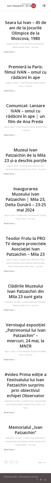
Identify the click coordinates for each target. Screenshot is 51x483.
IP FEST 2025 (27, 44)
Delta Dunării (26, 166)
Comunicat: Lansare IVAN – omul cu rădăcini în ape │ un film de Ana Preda (25, 113)
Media (15, 47)
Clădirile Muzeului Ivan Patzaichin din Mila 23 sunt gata (25, 291)
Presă (27, 47)
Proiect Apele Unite (20, 266)
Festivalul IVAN (40, 401)
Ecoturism (36, 166)
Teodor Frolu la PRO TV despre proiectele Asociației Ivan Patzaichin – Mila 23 (25, 246)
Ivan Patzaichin (38, 44)
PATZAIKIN (42, 351)
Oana (36, 47)
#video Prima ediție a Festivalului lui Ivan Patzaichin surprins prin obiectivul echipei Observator (26, 385)
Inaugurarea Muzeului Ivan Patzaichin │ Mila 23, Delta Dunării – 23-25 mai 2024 (25, 199)
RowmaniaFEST (21, 445)
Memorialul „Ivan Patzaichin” (25, 429)
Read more (10, 51)
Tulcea (34, 169)
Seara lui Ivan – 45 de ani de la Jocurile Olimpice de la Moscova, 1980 (25, 30)
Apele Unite (22, 215)
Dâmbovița (35, 259)
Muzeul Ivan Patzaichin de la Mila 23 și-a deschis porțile (25, 155)
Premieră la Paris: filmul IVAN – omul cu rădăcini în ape (25, 72)
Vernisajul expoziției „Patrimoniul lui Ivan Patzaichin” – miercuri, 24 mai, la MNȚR (25, 335)
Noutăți (21, 47)
